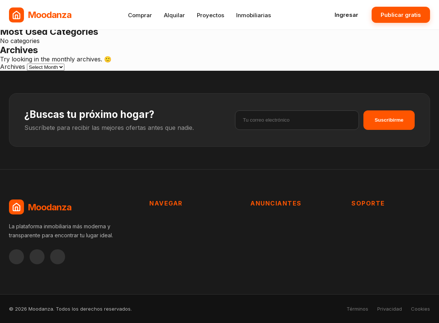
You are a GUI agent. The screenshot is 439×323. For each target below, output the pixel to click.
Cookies (420, 309)
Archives (12, 66)
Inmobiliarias (253, 15)
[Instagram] (37, 256)
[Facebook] (16, 256)
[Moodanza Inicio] (40, 14)
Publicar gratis (401, 14)
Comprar (140, 15)
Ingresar (346, 14)
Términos (357, 309)
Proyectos (210, 15)
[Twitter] (57, 256)
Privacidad (389, 309)
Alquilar (174, 15)
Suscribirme (389, 120)
